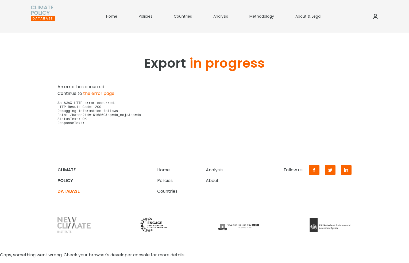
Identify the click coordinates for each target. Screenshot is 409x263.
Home (111, 16)
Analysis (220, 16)
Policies (145, 16)
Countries (183, 16)
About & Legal (308, 16)
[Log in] (375, 16)
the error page (98, 93)
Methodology (261, 16)
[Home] (43, 16)
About (212, 185)
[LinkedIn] (346, 174)
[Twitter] (330, 174)
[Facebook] (314, 174)
